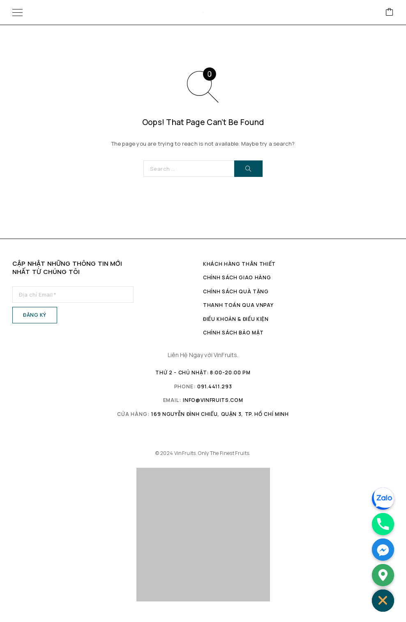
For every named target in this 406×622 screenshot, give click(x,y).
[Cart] (389, 12)
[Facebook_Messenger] (383, 549)
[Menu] (17, 12)
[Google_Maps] (383, 575)
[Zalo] (383, 498)
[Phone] (383, 524)
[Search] (248, 168)
